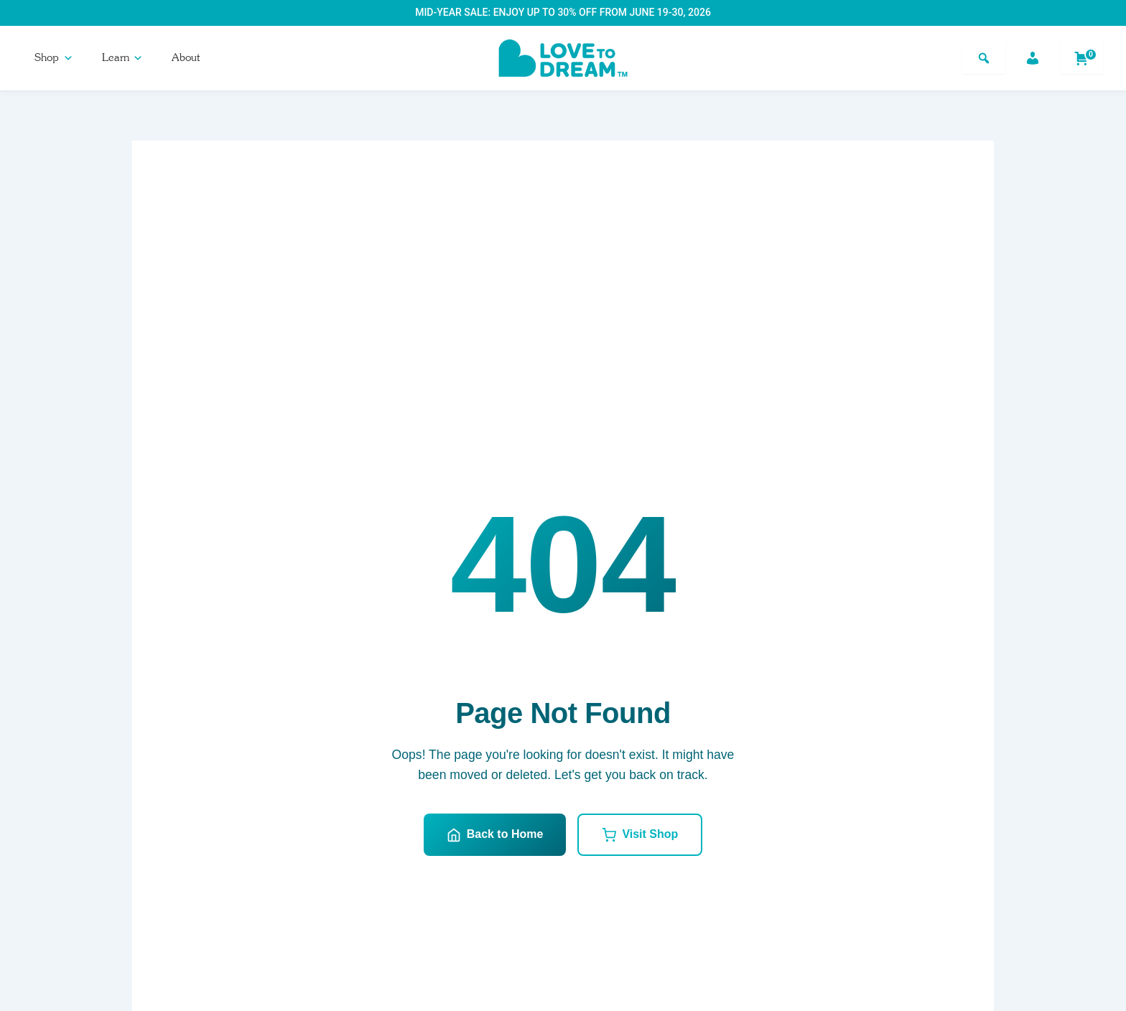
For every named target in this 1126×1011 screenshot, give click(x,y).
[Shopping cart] (1081, 58)
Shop (53, 57)
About (186, 57)
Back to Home (495, 835)
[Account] (1032, 58)
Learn (123, 57)
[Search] (983, 58)
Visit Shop (640, 835)
